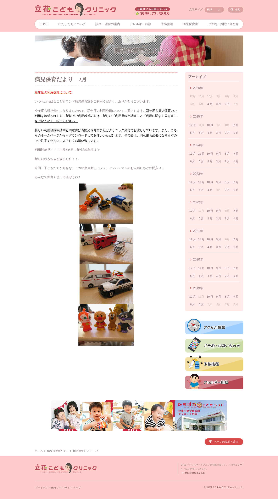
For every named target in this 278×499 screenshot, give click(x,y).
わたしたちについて (72, 24)
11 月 (201, 153)
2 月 (227, 104)
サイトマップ (72, 487)
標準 (209, 9)
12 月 (192, 125)
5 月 (201, 132)
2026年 (198, 88)
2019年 (198, 288)
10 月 (210, 125)
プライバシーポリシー (48, 487)
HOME (43, 24)
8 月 (227, 153)
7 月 (235, 125)
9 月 (218, 153)
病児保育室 (190, 24)
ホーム (39, 450)
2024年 (198, 145)
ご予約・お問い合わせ (223, 24)
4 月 (210, 104)
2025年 (198, 116)
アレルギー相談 (140, 24)
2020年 (198, 259)
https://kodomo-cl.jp (195, 473)
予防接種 (167, 24)
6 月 (192, 132)
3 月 (218, 104)
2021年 (198, 231)
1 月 (235, 132)
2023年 (198, 173)
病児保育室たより (58, 450)
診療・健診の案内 (107, 24)
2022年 (198, 202)
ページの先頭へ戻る (226, 441)
